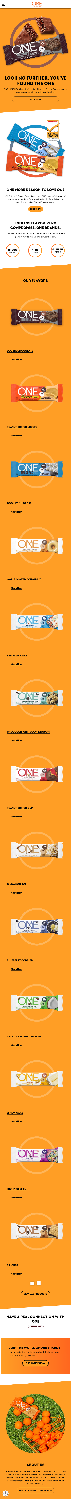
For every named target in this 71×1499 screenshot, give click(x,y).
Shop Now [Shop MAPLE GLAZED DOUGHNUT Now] (16, 588)
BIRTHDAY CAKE (17, 655)
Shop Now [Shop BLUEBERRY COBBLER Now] (16, 969)
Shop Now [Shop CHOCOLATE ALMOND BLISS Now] (16, 1045)
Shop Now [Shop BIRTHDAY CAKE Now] (16, 664)
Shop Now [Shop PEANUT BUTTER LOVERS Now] (16, 435)
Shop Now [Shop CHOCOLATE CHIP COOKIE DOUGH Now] (16, 740)
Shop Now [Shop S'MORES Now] (16, 1274)
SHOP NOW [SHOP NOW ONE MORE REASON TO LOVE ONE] (35, 209)
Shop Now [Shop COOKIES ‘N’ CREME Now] (16, 512)
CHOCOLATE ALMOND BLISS (24, 1036)
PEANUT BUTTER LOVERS (22, 427)
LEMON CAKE (15, 1112)
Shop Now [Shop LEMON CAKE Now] (16, 1121)
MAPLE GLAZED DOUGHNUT (24, 579)
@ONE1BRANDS (35, 1326)
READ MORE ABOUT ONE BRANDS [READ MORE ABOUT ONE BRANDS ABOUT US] (35, 1490)
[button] (32, 1283)
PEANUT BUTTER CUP (20, 808)
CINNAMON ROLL (17, 884)
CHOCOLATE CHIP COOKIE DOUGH (28, 731)
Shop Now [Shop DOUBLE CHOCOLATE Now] (16, 359)
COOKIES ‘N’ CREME (19, 503)
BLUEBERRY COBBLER (20, 960)
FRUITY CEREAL (16, 1189)
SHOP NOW (35, 99)
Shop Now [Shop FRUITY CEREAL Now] (16, 1197)
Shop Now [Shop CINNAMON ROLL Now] (16, 893)
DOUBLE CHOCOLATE (20, 350)
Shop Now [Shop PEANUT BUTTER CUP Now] (16, 816)
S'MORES (12, 1265)
